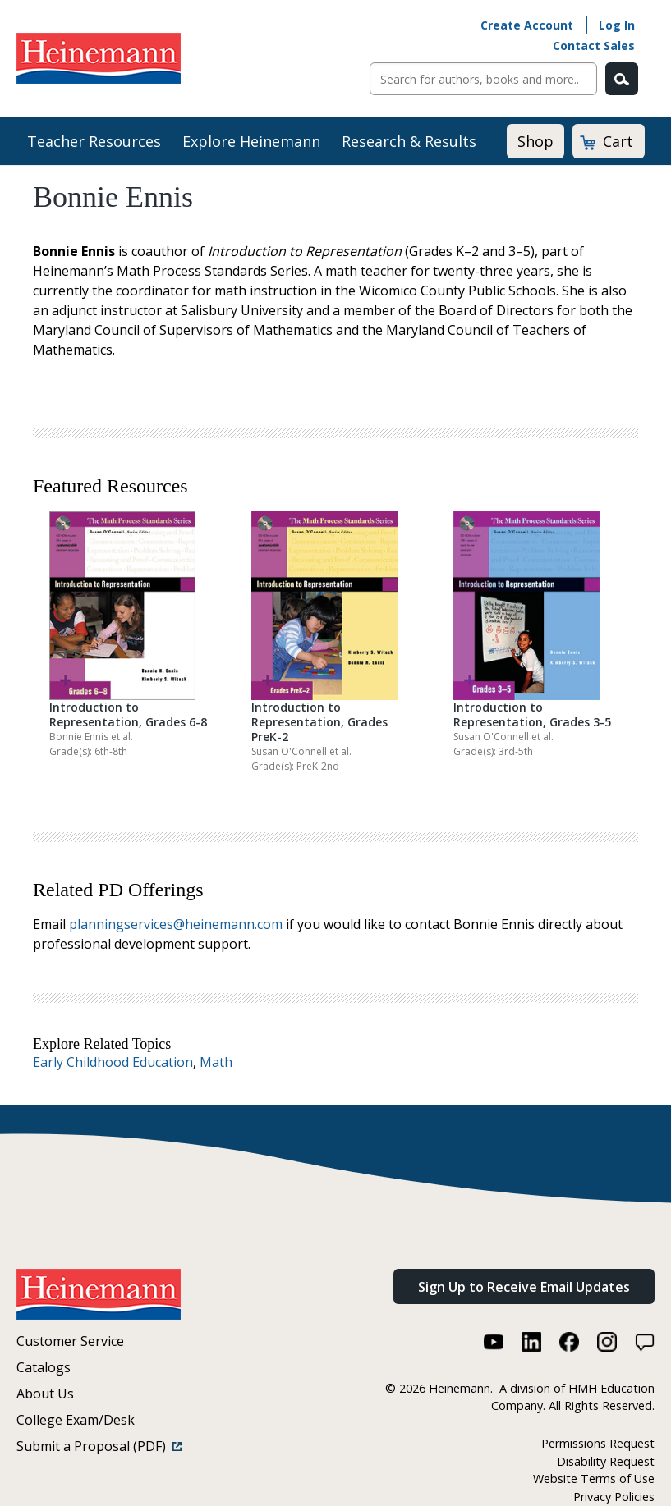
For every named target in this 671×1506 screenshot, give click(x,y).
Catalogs (43, 1367)
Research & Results (409, 141)
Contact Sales (594, 45)
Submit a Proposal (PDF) (99, 1446)
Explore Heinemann (251, 141)
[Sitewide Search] (483, 78)
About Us (45, 1394)
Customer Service (70, 1341)
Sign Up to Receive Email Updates (524, 1287)
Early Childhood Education (113, 1062)
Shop (535, 141)
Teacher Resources (94, 141)
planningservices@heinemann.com (176, 924)
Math (216, 1062)
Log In (617, 25)
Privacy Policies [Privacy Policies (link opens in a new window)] (614, 1496)
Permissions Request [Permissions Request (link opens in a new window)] (598, 1443)
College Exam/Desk (75, 1420)
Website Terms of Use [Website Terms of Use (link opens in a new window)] (594, 1478)
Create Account (526, 25)
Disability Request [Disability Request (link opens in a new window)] (606, 1461)
